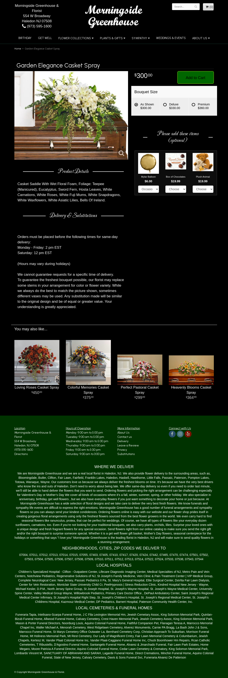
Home (17, 48)
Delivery (122, 441)
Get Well (45, 38)
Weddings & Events (171, 38)
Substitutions (126, 454)
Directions (21, 454)
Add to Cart (195, 78)
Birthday (25, 38)
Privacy (122, 450)
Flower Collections (74, 38)
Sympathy (139, 38)
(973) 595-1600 (36, 26)
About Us (199, 38)
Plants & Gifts (111, 38)
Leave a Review (128, 445)
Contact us (124, 437)
